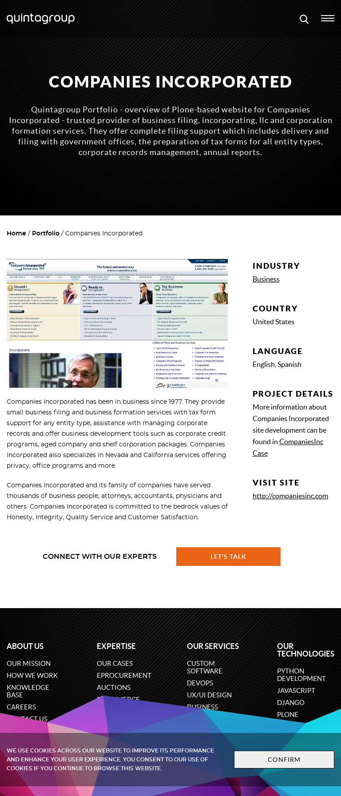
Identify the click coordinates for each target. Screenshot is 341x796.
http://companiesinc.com (290, 496)
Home (16, 234)
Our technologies (305, 649)
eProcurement (124, 675)
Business (266, 279)
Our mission (29, 663)
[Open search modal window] (304, 18)
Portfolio (45, 234)
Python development (301, 674)
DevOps (200, 683)
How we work (32, 675)
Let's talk (228, 556)
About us (25, 646)
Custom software (204, 667)
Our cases (115, 663)
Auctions (114, 687)
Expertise (116, 646)
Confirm (284, 759)
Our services (213, 646)
